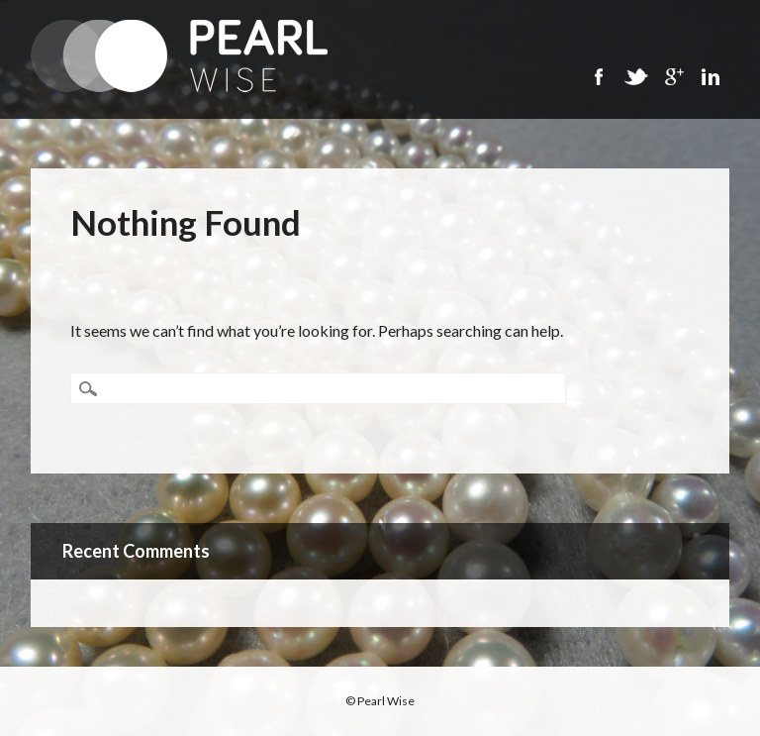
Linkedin (710, 76)
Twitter (635, 76)
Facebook (598, 76)
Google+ (673, 76)
